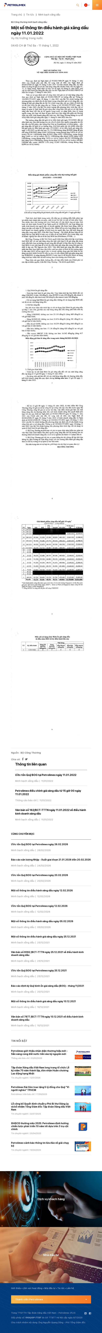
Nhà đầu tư (49, 1288)
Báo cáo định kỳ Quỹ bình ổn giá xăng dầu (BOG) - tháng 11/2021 (47, 986)
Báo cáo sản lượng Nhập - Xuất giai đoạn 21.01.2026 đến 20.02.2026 (51, 859)
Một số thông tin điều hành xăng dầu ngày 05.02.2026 (42, 921)
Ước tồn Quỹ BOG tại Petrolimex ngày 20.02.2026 (39, 875)
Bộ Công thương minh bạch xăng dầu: (29, 22)
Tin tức (30, 14)
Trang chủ (16, 14)
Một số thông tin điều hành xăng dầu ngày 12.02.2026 (42, 890)
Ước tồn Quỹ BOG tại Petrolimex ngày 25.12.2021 (39, 970)
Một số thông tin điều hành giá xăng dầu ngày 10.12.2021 (43, 1001)
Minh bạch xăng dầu (49, 14)
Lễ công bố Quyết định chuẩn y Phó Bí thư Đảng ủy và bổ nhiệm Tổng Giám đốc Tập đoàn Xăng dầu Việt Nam (41, 1106)
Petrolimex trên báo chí (22, 1094)
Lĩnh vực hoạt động (32, 1288)
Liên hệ (70, 1288)
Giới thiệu (16, 1288)
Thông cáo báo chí (26, 800)
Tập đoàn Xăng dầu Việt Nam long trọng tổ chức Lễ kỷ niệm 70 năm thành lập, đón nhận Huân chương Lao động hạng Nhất (40, 1070)
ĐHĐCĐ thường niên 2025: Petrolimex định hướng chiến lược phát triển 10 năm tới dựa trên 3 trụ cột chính (40, 1126)
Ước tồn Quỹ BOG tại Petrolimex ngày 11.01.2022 (45, 775)
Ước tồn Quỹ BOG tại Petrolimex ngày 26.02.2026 (39, 844)
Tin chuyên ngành (19, 1078)
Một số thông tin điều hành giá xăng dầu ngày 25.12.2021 (43, 936)
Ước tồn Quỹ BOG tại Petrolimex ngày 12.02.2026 (39, 906)
